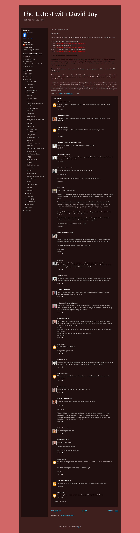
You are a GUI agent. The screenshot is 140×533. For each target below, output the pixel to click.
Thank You (29, 146)
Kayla (59, 459)
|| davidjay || (29, 44)
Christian (60, 360)
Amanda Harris (62, 480)
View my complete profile (31, 50)
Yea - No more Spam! (33, 154)
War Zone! (29, 140)
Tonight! (29, 170)
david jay (27, 56)
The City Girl (61, 115)
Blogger (78, 527)
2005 (27, 210)
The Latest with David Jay (60, 13)
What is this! (30, 126)
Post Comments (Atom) (67, 515)
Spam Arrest (29, 66)
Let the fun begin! (31, 159)
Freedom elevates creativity (35, 176)
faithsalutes (61, 154)
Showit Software (30, 59)
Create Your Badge (28, 38)
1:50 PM (60, 269)
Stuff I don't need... (32, 184)
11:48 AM (60, 161)
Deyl (58, 344)
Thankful (29, 95)
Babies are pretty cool (33, 143)
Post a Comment (60, 502)
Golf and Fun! (30, 111)
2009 (27, 74)
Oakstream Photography (65, 303)
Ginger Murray (62, 318)
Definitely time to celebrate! (35, 148)
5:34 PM (60, 392)
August (29, 93)
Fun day (29, 101)
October (29, 87)
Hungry (28, 157)
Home (84, 511)
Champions (30, 113)
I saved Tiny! (30, 168)
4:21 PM (60, 380)
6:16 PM (60, 422)
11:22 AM (60, 121)
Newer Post (56, 511)
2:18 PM (60, 283)
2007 (27, 79)
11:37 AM (60, 148)
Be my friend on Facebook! (33, 64)
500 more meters (31, 151)
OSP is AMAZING (32, 108)
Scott (59, 492)
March (29, 199)
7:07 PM (60, 433)
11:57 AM (60, 226)
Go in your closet (31, 129)
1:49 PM (60, 254)
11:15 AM (60, 109)
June (28, 190)
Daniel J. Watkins (63, 398)
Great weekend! (31, 173)
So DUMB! (29, 162)
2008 (27, 77)
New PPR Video (31, 132)
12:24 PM (60, 474)
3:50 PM (60, 367)
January (29, 204)
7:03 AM (60, 486)
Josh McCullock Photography (67, 142)
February (30, 201)
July (28, 188)
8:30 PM (60, 453)
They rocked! (30, 116)
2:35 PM (60, 312)
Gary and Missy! (31, 98)
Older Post (113, 511)
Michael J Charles (63, 233)
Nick (58, 187)
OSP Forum (28, 61)
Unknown (60, 127)
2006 (27, 208)
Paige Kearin (61, 428)
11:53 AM (60, 181)
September (30, 90)
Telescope (29, 123)
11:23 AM (60, 136)
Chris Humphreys (63, 168)
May (28, 193)
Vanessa (60, 387)
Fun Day (29, 181)
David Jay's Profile (28, 32)
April (28, 196)
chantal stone (62, 102)
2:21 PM (60, 297)
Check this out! (31, 179)
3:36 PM (60, 353)
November (30, 84)
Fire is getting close (32, 165)
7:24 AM (60, 497)
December (30, 82)
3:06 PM (60, 338)
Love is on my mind (32, 137)
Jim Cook (60, 276)
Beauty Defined (31, 135)
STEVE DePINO (62, 289)
